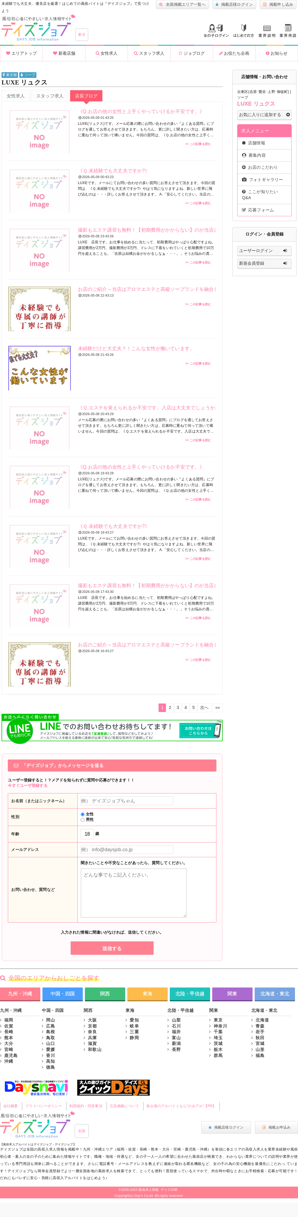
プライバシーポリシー (43, 1106)
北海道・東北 (274, 993)
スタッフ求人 (149, 53)
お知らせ (276, 53)
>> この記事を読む (198, 144)
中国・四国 (63, 993)
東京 (81, 34)
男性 (87, 819)
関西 (105, 993)
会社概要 (10, 1106)
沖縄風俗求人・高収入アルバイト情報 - (38, 27)
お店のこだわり (260, 167)
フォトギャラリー (262, 179)
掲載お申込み (276, 1127)
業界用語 (288, 30)
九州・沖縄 (20, 993)
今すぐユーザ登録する (27, 785)
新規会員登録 (264, 263)
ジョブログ (191, 53)
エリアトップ (21, 53)
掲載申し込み (278, 4)
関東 (232, 993)
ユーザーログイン (264, 251)
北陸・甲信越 (189, 993)
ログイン (216, 30)
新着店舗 (64, 53)
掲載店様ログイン (234, 4)
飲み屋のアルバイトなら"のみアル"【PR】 (181, 1106)
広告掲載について (124, 1106)
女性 (87, 814)
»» (217, 707)
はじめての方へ (243, 30)
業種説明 (267, 31)
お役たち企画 (234, 53)
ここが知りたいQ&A (260, 194)
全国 (81, 1131)
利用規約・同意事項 (85, 1106)
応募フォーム (258, 210)
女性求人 (107, 53)
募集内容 (254, 155)
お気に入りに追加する (264, 115)
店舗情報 (253, 142)
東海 (147, 993)
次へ (204, 707)
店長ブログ (86, 95)
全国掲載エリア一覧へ (182, 4)
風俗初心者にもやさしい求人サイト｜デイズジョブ (37, 1124)
